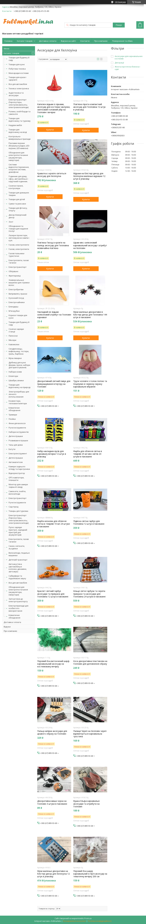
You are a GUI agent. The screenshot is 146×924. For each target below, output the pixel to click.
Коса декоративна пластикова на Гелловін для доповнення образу (90, 662)
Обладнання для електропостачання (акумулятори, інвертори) (18, 156)
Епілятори (13, 376)
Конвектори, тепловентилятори (18, 402)
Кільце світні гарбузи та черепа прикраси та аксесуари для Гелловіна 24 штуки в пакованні (89, 594)
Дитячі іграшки (16, 436)
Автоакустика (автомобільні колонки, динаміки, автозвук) (18, 568)
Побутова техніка (17, 68)
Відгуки (7, 626)
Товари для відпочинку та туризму (20, 119)
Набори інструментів (19, 432)
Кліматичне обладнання (14, 409)
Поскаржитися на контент (74, 921)
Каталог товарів (24, 41)
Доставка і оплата (47, 41)
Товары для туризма (18, 511)
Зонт (11, 221)
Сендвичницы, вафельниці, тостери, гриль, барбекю (19, 351)
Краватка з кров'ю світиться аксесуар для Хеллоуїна (51, 175)
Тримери (13, 414)
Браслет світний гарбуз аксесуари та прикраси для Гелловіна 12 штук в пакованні (52, 594)
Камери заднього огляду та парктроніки (19, 467)
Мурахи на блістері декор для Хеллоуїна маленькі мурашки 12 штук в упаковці (89, 176)
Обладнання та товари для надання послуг (18, 228)
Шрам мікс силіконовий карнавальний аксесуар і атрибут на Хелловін (90, 245)
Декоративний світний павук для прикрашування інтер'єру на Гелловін (53, 384)
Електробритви (16, 289)
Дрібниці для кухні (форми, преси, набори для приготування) (19, 365)
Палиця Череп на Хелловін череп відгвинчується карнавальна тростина (90, 734)
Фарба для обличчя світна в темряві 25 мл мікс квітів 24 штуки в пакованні (87, 454)
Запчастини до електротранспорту (18, 600)
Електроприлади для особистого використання (18, 608)
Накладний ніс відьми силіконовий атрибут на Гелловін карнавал (54, 315)
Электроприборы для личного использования (19, 394)
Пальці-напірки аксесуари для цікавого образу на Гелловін (52, 732)
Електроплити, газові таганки (19, 261)
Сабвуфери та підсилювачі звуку (17, 577)
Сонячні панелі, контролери (16, 187)
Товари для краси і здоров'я (17, 78)
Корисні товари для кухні (18, 316)
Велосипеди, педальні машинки (19, 554)
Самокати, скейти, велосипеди (17, 492)
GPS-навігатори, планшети (16, 478)
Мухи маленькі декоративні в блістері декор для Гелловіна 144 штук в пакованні (90, 315)
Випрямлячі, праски (18, 293)
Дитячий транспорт (18, 559)
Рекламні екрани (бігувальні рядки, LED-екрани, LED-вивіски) (19, 146)
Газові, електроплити (19, 244)
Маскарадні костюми (19, 73)
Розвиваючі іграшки (18, 440)
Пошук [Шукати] (119, 25)
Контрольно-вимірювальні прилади (20, 137)
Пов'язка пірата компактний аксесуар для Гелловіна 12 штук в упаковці (89, 107)
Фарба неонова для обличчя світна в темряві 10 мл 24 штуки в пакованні (53, 524)
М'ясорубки (14, 311)
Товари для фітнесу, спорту (18, 209)
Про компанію (101, 41)
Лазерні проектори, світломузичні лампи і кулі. (19, 238)
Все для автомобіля (18, 84)
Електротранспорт (18, 267)
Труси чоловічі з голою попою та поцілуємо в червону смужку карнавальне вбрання (90, 384)
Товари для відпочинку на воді (18, 130)
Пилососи (13, 335)
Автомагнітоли (16, 462)
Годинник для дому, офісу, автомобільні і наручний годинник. (18, 179)
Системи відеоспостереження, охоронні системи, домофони (19, 168)
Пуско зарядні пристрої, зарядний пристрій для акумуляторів (18, 531)
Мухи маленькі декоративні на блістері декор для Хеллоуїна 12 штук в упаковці (53, 874)
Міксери (12, 340)
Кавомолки (14, 344)
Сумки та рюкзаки (17, 203)
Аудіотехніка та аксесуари (16, 94)
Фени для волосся (17, 423)
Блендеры (13, 306)
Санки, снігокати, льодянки (17, 547)
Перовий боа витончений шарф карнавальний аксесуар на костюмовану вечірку (53, 664)
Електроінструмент (18, 453)
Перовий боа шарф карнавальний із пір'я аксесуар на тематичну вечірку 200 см (90, 874)
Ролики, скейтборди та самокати (19, 112)
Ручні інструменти (17, 427)
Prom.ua (87, 918)
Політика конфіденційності (100, 921)
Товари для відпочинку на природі (19, 386)
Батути (12, 449)
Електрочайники (17, 302)
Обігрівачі (13, 271)
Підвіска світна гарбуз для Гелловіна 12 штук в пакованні (88, 522)
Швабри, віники (16, 380)
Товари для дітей (17, 199)
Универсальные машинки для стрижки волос (19, 282)
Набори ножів (15, 371)
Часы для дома (16, 444)
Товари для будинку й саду (19, 58)
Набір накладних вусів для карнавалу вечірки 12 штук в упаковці (51, 454)
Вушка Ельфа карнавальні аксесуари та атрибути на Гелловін (86, 804)
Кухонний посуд (16, 298)
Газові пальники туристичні (16, 254)
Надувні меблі (15, 125)
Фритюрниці (15, 275)
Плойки (12, 419)
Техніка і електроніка (19, 88)
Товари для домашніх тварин (19, 193)
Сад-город (13, 506)
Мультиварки (15, 358)
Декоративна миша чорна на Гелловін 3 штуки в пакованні (52, 802)
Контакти (85, 41)
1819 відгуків (120, 2)
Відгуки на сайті (68, 41)
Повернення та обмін (122, 41)
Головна (8, 41)
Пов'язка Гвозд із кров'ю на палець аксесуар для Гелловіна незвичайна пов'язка (53, 245)
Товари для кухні (17, 64)
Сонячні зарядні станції (16, 330)
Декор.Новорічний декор (17, 216)
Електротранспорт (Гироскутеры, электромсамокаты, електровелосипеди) (18, 103)
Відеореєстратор (17, 473)
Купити (50, 129)
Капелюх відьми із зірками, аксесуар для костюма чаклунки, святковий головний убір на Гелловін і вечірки (53, 108)
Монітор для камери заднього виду (18, 485)
